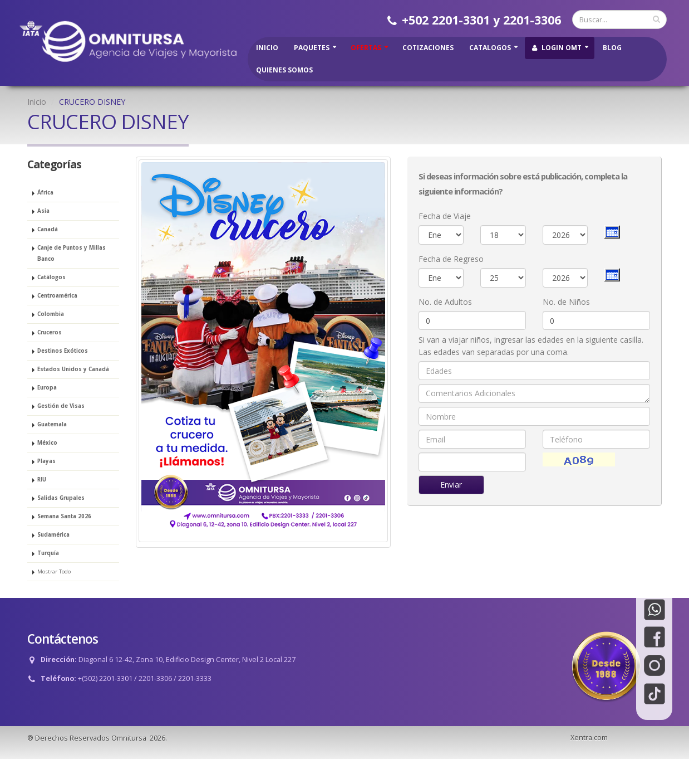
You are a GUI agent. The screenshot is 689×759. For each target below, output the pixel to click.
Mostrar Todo (54, 571)
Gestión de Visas (61, 406)
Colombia (50, 314)
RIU (41, 479)
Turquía (48, 553)
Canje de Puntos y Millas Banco (71, 253)
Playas (46, 461)
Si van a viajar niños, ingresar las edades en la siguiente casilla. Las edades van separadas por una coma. (531, 345)
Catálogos (51, 277)
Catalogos (490, 47)
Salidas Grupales (61, 498)
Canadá (47, 229)
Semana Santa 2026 (64, 516)
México (47, 442)
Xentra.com (589, 737)
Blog (612, 47)
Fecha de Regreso (451, 259)
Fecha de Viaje (445, 216)
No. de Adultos (445, 301)
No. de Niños (566, 301)
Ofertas (366, 47)
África (45, 192)
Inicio (267, 47)
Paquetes (311, 47)
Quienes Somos (284, 70)
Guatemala (52, 424)
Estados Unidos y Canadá (73, 369)
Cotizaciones (428, 47)
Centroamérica (57, 295)
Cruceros (49, 332)
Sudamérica (53, 534)
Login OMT (557, 47)
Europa (47, 387)
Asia (43, 211)
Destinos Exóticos (62, 350)
